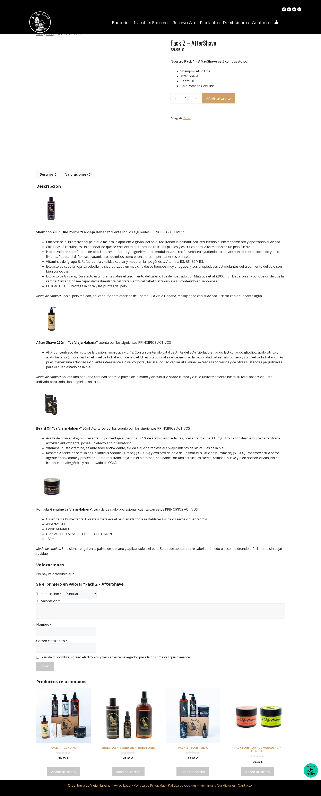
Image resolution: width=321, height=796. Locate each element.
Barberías (121, 23)
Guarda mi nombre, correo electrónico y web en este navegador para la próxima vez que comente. (115, 657)
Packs (187, 118)
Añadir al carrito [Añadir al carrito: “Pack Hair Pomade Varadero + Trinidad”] (257, 772)
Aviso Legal (122, 785)
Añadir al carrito (218, 98)
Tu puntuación (49, 594)
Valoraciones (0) (78, 174)
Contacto (261, 23)
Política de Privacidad (150, 785)
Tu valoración (48, 601)
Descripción (49, 174)
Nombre (44, 624)
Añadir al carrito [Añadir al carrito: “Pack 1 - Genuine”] (63, 772)
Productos (210, 23)
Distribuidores (236, 23)
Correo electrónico (52, 641)
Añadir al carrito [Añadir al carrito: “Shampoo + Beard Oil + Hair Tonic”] (128, 772)
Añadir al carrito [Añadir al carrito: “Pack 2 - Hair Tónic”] (193, 772)
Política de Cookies (182, 785)
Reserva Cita (185, 23)
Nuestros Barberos (152, 23)
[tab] (49, 174)
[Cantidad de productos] (186, 98)
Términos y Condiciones (217, 785)
